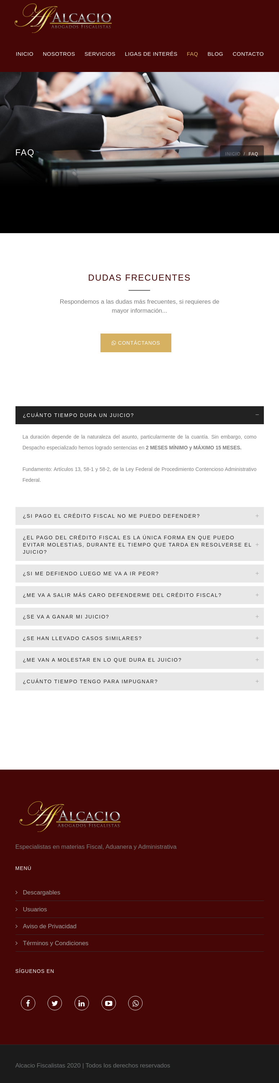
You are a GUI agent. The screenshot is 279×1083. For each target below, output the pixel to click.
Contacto (248, 54)
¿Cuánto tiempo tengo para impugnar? (90, 681)
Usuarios (35, 909)
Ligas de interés (151, 54)
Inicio (24, 54)
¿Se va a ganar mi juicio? (66, 617)
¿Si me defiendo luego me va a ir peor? (91, 573)
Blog (216, 54)
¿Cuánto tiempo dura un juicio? (78, 415)
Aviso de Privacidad (50, 926)
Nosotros (59, 54)
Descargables (41, 892)
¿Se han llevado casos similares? (82, 638)
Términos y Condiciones (56, 943)
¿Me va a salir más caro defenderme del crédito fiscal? (122, 595)
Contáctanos (136, 343)
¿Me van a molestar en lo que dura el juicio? (102, 660)
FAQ (192, 54)
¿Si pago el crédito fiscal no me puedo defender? (112, 516)
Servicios (100, 54)
